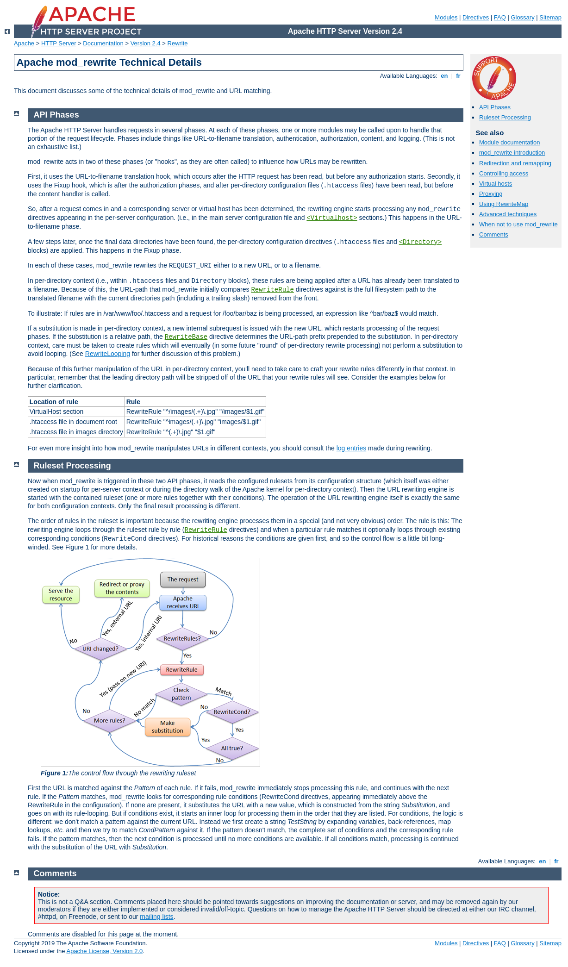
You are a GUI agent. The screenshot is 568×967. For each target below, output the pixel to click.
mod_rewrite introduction (512, 152)
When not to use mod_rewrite (518, 224)
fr (458, 75)
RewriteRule (272, 289)
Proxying (491, 193)
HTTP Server (58, 43)
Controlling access (503, 173)
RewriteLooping (107, 353)
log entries (352, 448)
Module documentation (509, 142)
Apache (24, 43)
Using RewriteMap (503, 203)
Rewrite (178, 43)
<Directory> (420, 242)
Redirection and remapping (515, 163)
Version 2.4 (146, 43)
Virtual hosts (495, 183)
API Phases (495, 107)
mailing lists (156, 916)
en (444, 75)
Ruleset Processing (505, 117)
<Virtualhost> (331, 218)
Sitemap (550, 17)
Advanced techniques (508, 214)
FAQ (500, 17)
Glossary (522, 17)
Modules (446, 17)
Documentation (103, 43)
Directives (475, 17)
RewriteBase (186, 337)
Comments (493, 234)
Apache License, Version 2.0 (104, 951)
